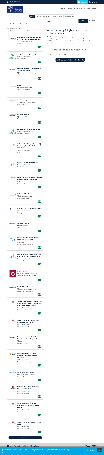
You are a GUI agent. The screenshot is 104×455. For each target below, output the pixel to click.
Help (10, 446)
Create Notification (36, 31)
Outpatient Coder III (23, 114)
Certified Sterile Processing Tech (27, 287)
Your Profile (79, 9)
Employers (93, 2)
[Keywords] (25, 21)
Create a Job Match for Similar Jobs (70, 60)
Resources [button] (91, 9)
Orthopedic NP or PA (23, 194)
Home (63, 9)
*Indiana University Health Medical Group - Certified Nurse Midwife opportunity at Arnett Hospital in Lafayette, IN (29, 303)
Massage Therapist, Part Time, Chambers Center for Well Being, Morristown (27, 355)
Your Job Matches (57, 16)
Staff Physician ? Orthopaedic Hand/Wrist (29, 208)
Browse (38, 16)
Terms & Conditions (21, 446)
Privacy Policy (34, 446)
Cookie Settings (91, 450)
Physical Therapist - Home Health (27, 100)
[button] (92, 21)
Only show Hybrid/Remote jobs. (19, 24)
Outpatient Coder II (23, 223)
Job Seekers (82, 2)
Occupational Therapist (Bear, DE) (27, 54)
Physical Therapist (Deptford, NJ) (27, 162)
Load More (25, 438)
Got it (99, 450)
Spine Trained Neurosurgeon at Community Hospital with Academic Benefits (28, 405)
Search (32, 16)
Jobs (70, 9)
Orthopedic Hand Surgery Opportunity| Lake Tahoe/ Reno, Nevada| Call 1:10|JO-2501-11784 (29, 146)
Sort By (10, 31)
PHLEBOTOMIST (22, 271)
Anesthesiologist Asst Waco (25, 372)
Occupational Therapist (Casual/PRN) (28, 129)
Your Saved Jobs (69, 16)
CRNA (19, 85)
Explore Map (46, 16)
